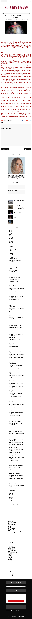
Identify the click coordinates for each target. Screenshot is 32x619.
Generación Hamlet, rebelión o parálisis (16, 442)
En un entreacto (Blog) (11, 533)
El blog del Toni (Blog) (11, 529)
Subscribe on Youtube (16, 190)
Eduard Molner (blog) (11, 528)
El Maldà (9, 530)
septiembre (12, 249)
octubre (11, 247)
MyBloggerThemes (21, 616)
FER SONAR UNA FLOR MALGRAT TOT (16, 444)
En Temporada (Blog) (11, 532)
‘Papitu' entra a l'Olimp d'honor (14, 415)
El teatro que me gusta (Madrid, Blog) (14, 531)
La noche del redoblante (13, 346)
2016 (10, 239)
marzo (11, 257)
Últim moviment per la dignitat (14, 473)
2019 (10, 235)
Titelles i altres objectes (13, 454)
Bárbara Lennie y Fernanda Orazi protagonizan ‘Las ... (15, 370)
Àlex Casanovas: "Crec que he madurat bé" (16, 433)
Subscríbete (16, 600)
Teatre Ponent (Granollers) (12, 569)
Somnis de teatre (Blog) (12, 559)
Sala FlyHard (10, 556)
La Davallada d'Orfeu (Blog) (12, 542)
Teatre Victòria (10, 571)
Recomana (9, 551)
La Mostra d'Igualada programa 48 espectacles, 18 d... (15, 286)
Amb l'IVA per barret (13, 337)
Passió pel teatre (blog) (12, 548)
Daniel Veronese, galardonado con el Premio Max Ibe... (15, 489)
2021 (10, 233)
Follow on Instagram (16, 193)
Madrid (27, 19)
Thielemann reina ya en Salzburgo (15, 315)
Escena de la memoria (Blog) (12, 535)
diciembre (12, 245)
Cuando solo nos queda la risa (14, 281)
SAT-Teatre (9, 558)
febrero (11, 490)
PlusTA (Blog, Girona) (11, 549)
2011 (10, 494)
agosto (11, 250)
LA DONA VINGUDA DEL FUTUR (15, 421)
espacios (19, 19)
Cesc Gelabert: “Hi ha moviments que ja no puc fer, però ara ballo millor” (18, 207)
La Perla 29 (9, 543)
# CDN (5, 120)
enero (11, 491)
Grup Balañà (10, 539)
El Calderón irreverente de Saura (15, 325)
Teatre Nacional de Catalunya (13, 567)
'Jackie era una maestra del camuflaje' (15, 431)
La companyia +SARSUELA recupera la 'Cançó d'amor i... (16, 297)
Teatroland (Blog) (11, 573)
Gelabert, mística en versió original (15, 339)
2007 (10, 500)
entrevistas (15, 19)
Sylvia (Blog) (10, 560)
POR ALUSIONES (12, 419)
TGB (8, 576)
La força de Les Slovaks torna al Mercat (16, 483)
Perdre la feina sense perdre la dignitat (16, 435)
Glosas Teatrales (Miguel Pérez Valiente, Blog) (15, 538)
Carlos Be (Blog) (10, 526)
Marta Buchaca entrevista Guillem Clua (16, 463)
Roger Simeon (10, 553)
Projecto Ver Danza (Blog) (12, 550)
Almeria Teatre (10, 521)
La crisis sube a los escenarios (14, 277)
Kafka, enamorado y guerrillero (14, 452)
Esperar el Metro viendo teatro (14, 299)
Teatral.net (9, 562)
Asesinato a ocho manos (13, 258)
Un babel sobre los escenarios (14, 273)
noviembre (12, 246)
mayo (11, 254)
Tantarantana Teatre (11, 561)
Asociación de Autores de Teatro (13, 522)
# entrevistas (9, 120)
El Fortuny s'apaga (12, 263)
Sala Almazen (10, 554)
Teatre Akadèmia (10, 563)
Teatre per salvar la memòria (14, 279)
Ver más (22, 178)
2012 (10, 493)
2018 (10, 237)
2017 (10, 238)
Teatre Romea (10, 570)
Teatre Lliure (10, 566)
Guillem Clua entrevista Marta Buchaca (16, 465)
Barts (8, 523)
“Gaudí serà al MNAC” (13, 447)
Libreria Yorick (10, 545)
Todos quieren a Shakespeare (14, 313)
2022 (10, 231)
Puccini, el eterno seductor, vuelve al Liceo (16, 375)
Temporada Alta (10, 575)
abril (11, 256)
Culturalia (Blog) (10, 527)
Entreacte (9, 534)
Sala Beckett (10, 555)
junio (11, 253)
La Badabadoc (10, 541)
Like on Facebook (16, 188)
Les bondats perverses (13, 455)
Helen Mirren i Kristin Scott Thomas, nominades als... (15, 306)
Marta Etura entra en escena (14, 348)
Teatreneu (9, 572)
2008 (10, 498)
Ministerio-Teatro (10, 546)
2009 (10, 497)
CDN (12, 19)
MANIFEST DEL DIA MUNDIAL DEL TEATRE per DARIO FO (15, 323)
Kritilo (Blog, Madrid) (11, 540)
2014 (10, 242)
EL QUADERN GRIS (17, 221)
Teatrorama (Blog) (11, 574)
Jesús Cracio (23, 19)
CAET (8, 525)
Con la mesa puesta (12, 462)
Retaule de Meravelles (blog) (12, 552)
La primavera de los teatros (14, 469)
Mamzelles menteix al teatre (14, 303)
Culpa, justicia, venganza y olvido (15, 377)
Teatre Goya (10, 564)
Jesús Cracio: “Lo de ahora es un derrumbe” (16, 327)
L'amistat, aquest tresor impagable (15, 467)
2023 (10, 230)
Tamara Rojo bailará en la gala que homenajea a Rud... (15, 363)
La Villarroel (9, 544)
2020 (10, 234)
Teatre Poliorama (10, 568)
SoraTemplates (14, 616)
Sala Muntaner (10, 557)
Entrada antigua (27, 149)
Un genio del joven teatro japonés (15, 368)
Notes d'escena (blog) (11, 547)
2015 (10, 241)
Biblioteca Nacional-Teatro (12, 524)
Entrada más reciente (5, 149)
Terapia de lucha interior (13, 460)
